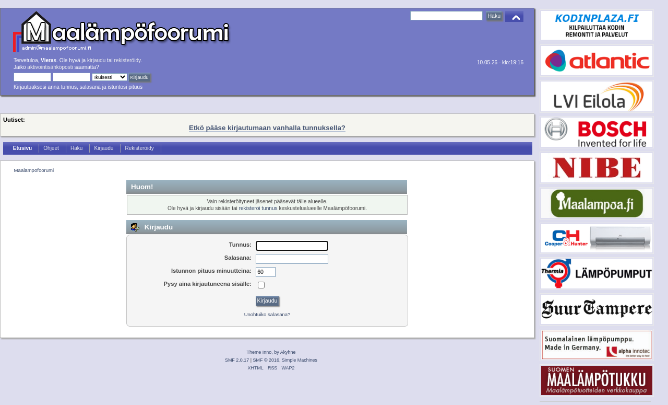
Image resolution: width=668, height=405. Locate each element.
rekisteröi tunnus (258, 208)
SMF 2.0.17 (237, 360)
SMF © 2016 (266, 360)
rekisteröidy (127, 60)
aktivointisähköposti (50, 67)
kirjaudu (96, 60)
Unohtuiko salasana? (267, 314)
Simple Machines (299, 360)
